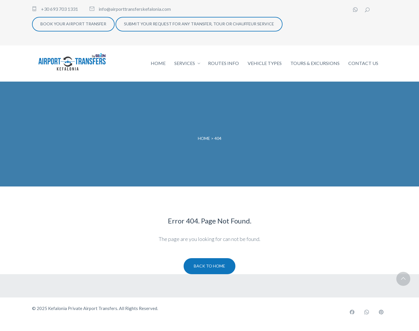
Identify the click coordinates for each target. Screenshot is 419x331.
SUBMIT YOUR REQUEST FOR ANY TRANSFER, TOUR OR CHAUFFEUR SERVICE (199, 23)
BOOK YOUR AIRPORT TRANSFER (73, 23)
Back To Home (209, 265)
